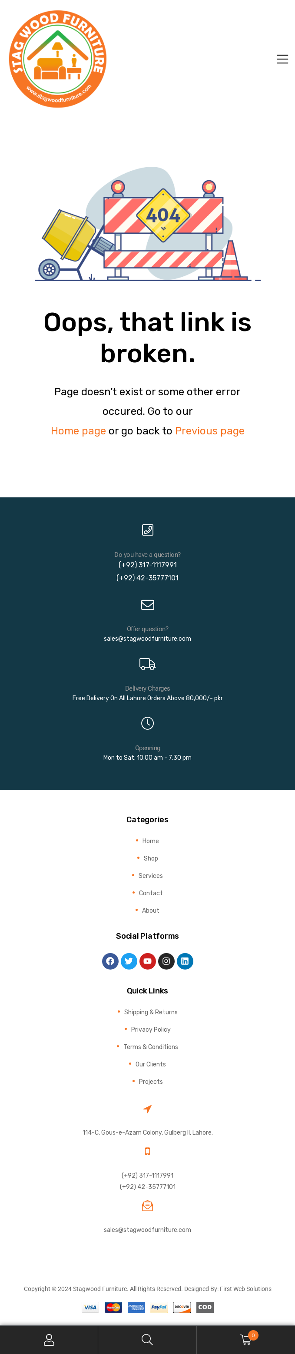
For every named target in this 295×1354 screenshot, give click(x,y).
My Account (49, 1340)
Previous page (210, 431)
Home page (78, 431)
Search (147, 1340)
